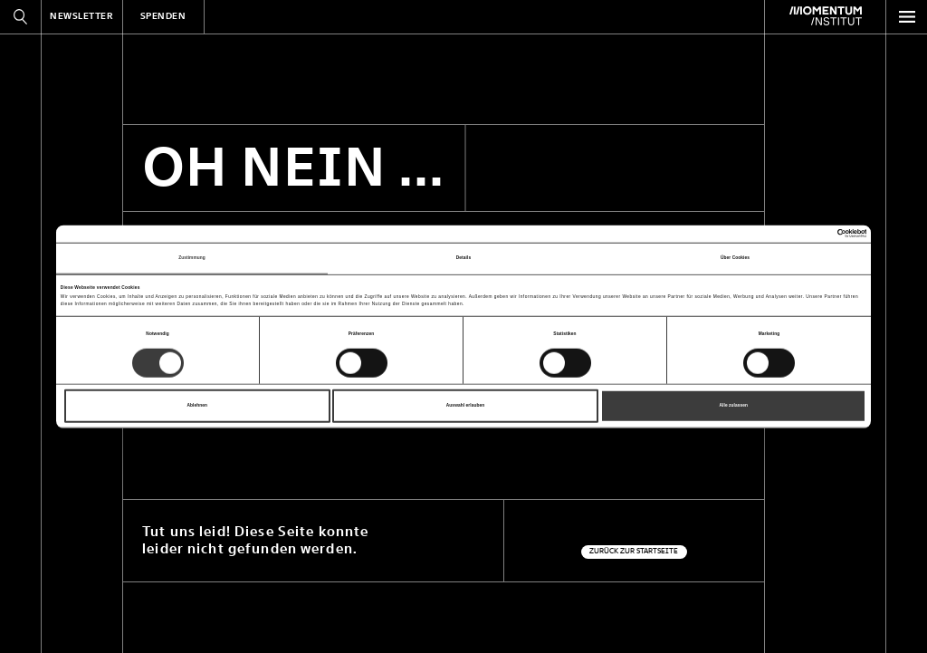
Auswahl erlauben (465, 405)
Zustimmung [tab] (191, 257)
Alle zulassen (733, 405)
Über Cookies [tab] (735, 257)
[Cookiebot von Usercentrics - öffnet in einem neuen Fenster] (787, 233)
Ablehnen (197, 405)
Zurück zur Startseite (633, 551)
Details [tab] (463, 257)
